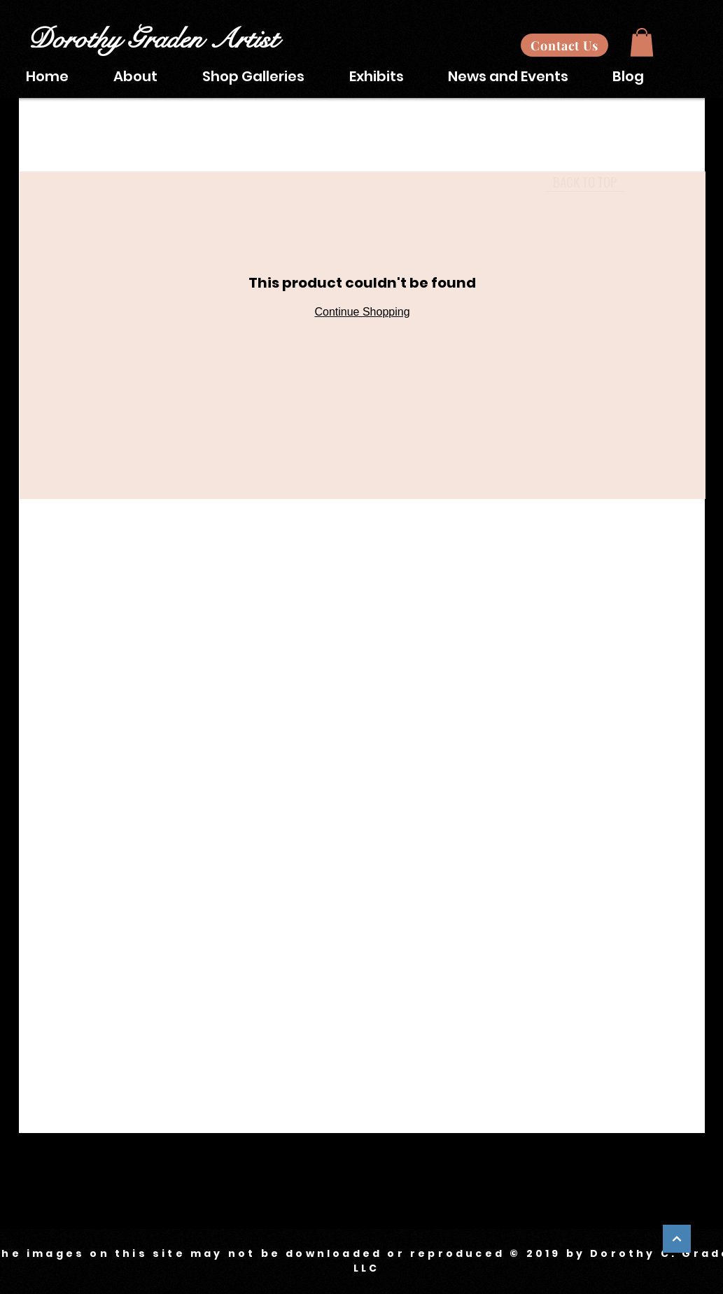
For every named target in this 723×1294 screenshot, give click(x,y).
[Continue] (677, 1239)
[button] (642, 42)
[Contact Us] (564, 45)
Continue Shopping (361, 312)
